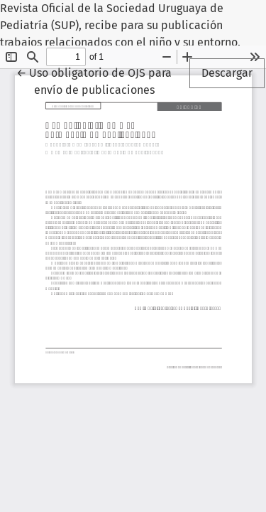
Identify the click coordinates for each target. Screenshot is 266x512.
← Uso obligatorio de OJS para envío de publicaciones (101, 80)
